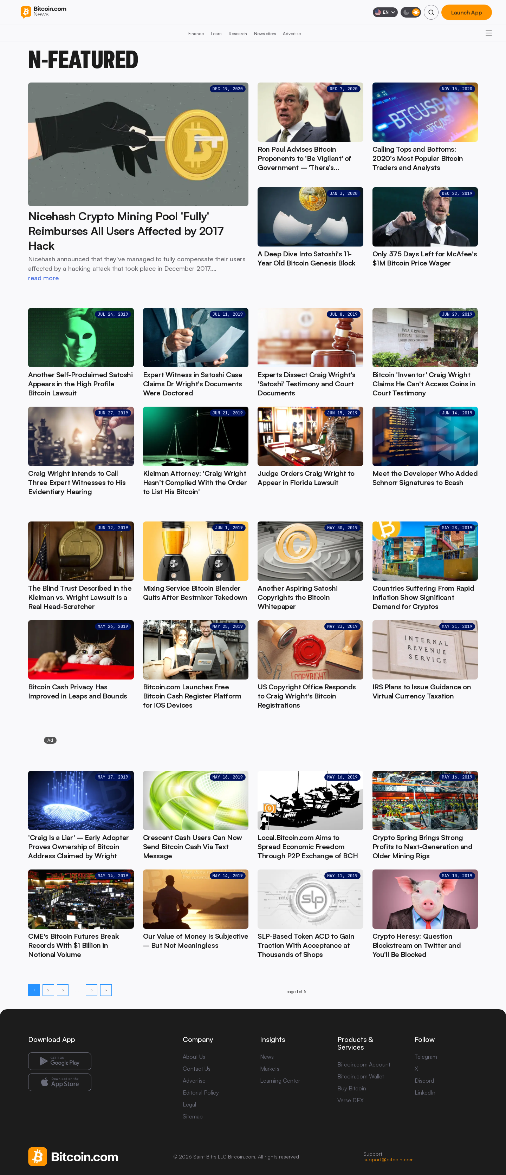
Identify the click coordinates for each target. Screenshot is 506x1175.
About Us (194, 1056)
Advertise (292, 33)
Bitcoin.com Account (363, 1064)
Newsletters (265, 33)
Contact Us (196, 1068)
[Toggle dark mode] (411, 12)
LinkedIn (425, 1092)
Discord (424, 1080)
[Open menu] (489, 33)
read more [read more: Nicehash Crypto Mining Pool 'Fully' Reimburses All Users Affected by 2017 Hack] (43, 278)
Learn (216, 33)
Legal (189, 1104)
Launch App (466, 12)
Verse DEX (350, 1100)
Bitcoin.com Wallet (360, 1076)
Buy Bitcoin (351, 1088)
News (267, 1056)
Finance (196, 33)
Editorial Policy (201, 1092)
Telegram (426, 1056)
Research (238, 33)
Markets (269, 1068)
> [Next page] (106, 990)
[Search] (431, 12)
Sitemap (193, 1116)
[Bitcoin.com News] (43, 12)
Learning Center (280, 1080)
